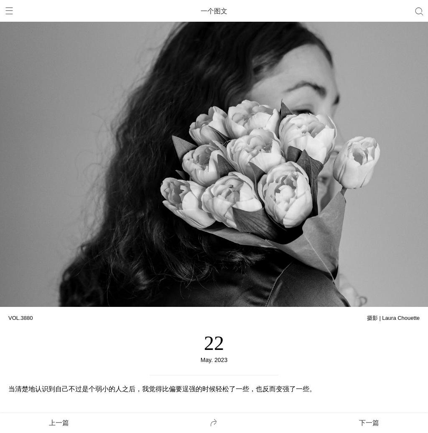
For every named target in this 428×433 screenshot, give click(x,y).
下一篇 (369, 422)
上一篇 (59, 422)
